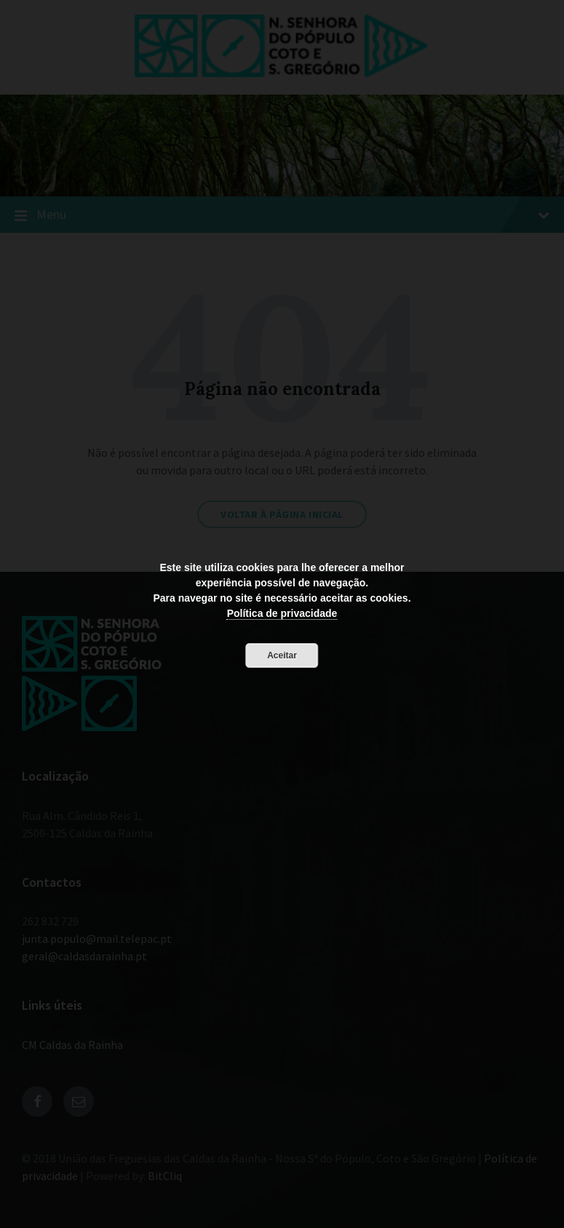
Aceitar (282, 655)
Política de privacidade (282, 613)
